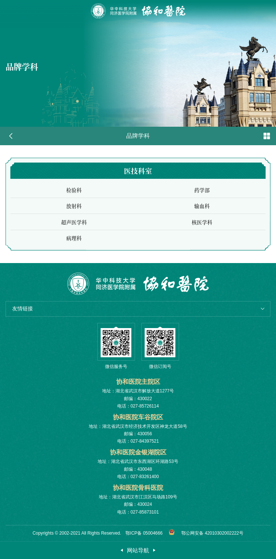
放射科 (74, 209)
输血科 (202, 209)
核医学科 (202, 225)
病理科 (74, 241)
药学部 (202, 193)
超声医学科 (74, 225)
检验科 (74, 193)
